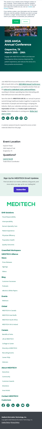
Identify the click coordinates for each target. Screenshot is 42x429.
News (4, 258)
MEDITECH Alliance (10, 254)
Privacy (6, 8)
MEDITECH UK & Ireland (10, 324)
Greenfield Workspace (11, 250)
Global (4, 306)
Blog (3, 277)
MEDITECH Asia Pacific (9, 315)
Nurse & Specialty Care (9, 226)
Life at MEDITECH (8, 339)
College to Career (8, 344)
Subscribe (21, 190)
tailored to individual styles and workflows (19, 89)
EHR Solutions (8, 213)
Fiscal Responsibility (9, 217)
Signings (5, 267)
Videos (4, 271)
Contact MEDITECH (10, 396)
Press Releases (7, 262)
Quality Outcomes (8, 245)
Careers (5, 330)
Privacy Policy (15, 422)
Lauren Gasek (8, 159)
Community (6, 377)
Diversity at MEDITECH (9, 348)
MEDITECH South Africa (10, 320)
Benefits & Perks (7, 334)
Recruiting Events (8, 353)
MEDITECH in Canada (9, 310)
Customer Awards (8, 381)
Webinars (5, 301)
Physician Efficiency (8, 235)
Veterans (5, 362)
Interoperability (7, 221)
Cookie (30, 7)
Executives (5, 372)
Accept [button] (16, 21)
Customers (6, 400)
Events (4, 296)
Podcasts (5, 286)
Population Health (8, 240)
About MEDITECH (9, 368)
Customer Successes (9, 281)
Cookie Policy (6, 422)
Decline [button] (25, 21)
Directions (5, 386)
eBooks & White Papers (9, 291)
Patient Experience (8, 231)
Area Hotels (6, 390)
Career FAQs (6, 357)
